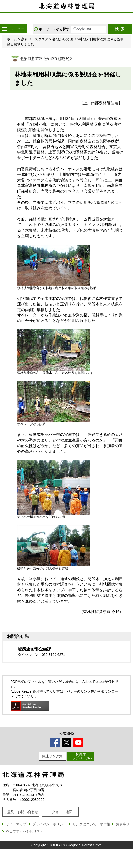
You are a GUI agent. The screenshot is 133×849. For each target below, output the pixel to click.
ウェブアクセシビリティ (25, 831)
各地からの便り (64, 39)
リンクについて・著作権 (91, 824)
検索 (120, 29)
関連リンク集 (52, 756)
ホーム (12, 39)
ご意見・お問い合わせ (21, 812)
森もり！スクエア (34, 39)
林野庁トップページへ (81, 756)
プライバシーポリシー (49, 824)
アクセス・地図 (60, 812)
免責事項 (123, 824)
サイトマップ (16, 824)
